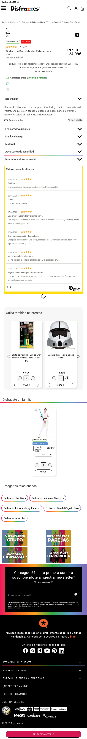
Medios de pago (43, 189)
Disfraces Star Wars (14, 550)
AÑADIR (26, 437)
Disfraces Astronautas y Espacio (21, 560)
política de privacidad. (16, 660)
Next (77, 408)
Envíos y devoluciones (43, 181)
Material (43, 196)
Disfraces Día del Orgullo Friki (62, 560)
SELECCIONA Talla (43, 734)
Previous (7, 408)
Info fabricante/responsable (43, 211)
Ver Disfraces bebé (14, 110)
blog (73, 689)
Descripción (43, 151)
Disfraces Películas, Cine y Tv (47, 550)
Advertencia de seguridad (43, 204)
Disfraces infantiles (14, 571)
